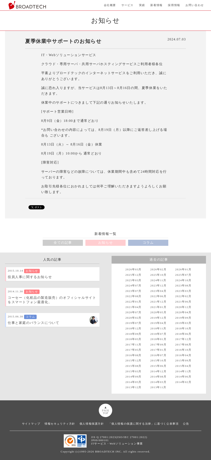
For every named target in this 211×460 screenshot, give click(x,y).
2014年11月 (183, 371)
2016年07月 (158, 355)
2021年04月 (133, 307)
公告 (186, 423)
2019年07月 (133, 323)
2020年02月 (133, 317)
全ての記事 (63, 242)
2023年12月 (158, 285)
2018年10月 (183, 328)
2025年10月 (158, 274)
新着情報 (156, 5)
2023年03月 (183, 291)
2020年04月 (183, 312)
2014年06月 (183, 376)
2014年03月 (158, 382)
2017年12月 (183, 339)
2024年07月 (133, 285)
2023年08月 (183, 285)
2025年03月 (133, 280)
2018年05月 (133, 339)
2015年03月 (133, 371)
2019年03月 (183, 323)
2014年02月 (183, 382)
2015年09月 (183, 360)
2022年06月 (158, 296)
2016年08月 (133, 355)
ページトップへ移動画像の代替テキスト (105, 410)
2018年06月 (183, 333)
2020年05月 (158, 312)
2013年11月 (158, 387)
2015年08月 (133, 366)
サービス (127, 5)
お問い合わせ (194, 5)
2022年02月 (183, 296)
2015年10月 (158, 360)
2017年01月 (158, 349)
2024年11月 (158, 280)
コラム (148, 242)
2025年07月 (183, 274)
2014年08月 (158, 376)
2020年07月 (133, 312)
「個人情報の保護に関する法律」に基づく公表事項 (143, 423)
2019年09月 (183, 317)
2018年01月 (158, 339)
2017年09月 (158, 344)
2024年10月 (183, 280)
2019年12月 (158, 317)
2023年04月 (158, 291)
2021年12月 (158, 301)
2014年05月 (133, 382)
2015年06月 (158, 366)
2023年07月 (133, 291)
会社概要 (110, 5)
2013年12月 (133, 387)
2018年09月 (133, 333)
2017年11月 (133, 344)
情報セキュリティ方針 (60, 423)
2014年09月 (133, 376)
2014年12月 (158, 371)
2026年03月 (133, 269)
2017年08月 (183, 344)
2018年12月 (133, 328)
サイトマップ (31, 423)
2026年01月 (183, 269)
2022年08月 (133, 296)
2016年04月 (183, 355)
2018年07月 (158, 333)
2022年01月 (133, 301)
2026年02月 (158, 269)
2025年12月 (133, 274)
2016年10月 (183, 349)
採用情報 (174, 5)
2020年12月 (183, 307)
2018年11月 (158, 328)
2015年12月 (133, 360)
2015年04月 (183, 366)
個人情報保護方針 (92, 423)
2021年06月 (183, 301)
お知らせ (105, 242)
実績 (142, 5)
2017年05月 (133, 349)
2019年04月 (158, 323)
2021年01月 (158, 307)
